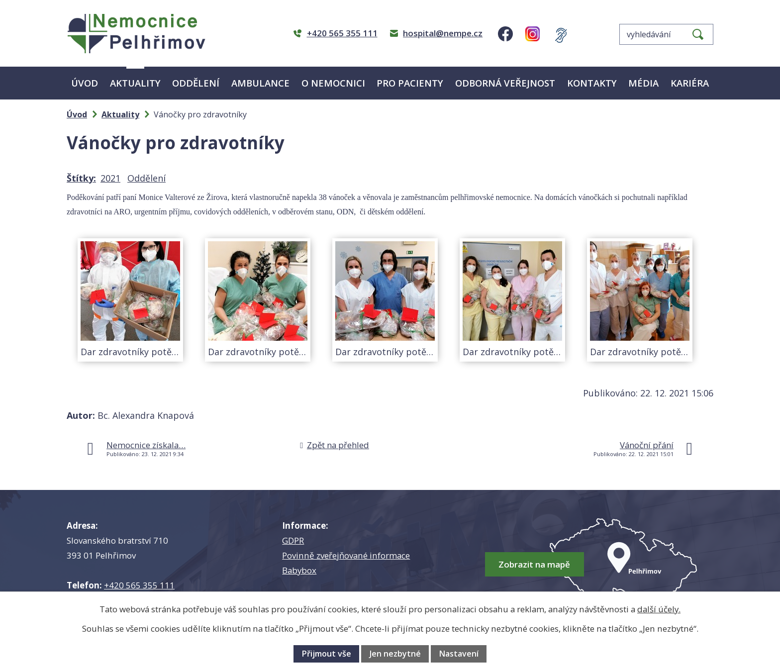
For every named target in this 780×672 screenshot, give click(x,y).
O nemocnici (333, 83)
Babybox (299, 570)
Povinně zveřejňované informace (346, 555)
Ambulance (260, 83)
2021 (110, 178)
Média (643, 83)
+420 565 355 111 (139, 585)
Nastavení (459, 653)
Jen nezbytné (395, 653)
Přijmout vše (326, 653)
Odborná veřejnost (505, 83)
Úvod (84, 83)
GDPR (293, 540)
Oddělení (195, 83)
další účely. (659, 609)
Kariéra (690, 83)
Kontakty (592, 83)
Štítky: (81, 178)
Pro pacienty (410, 83)
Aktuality (135, 83)
